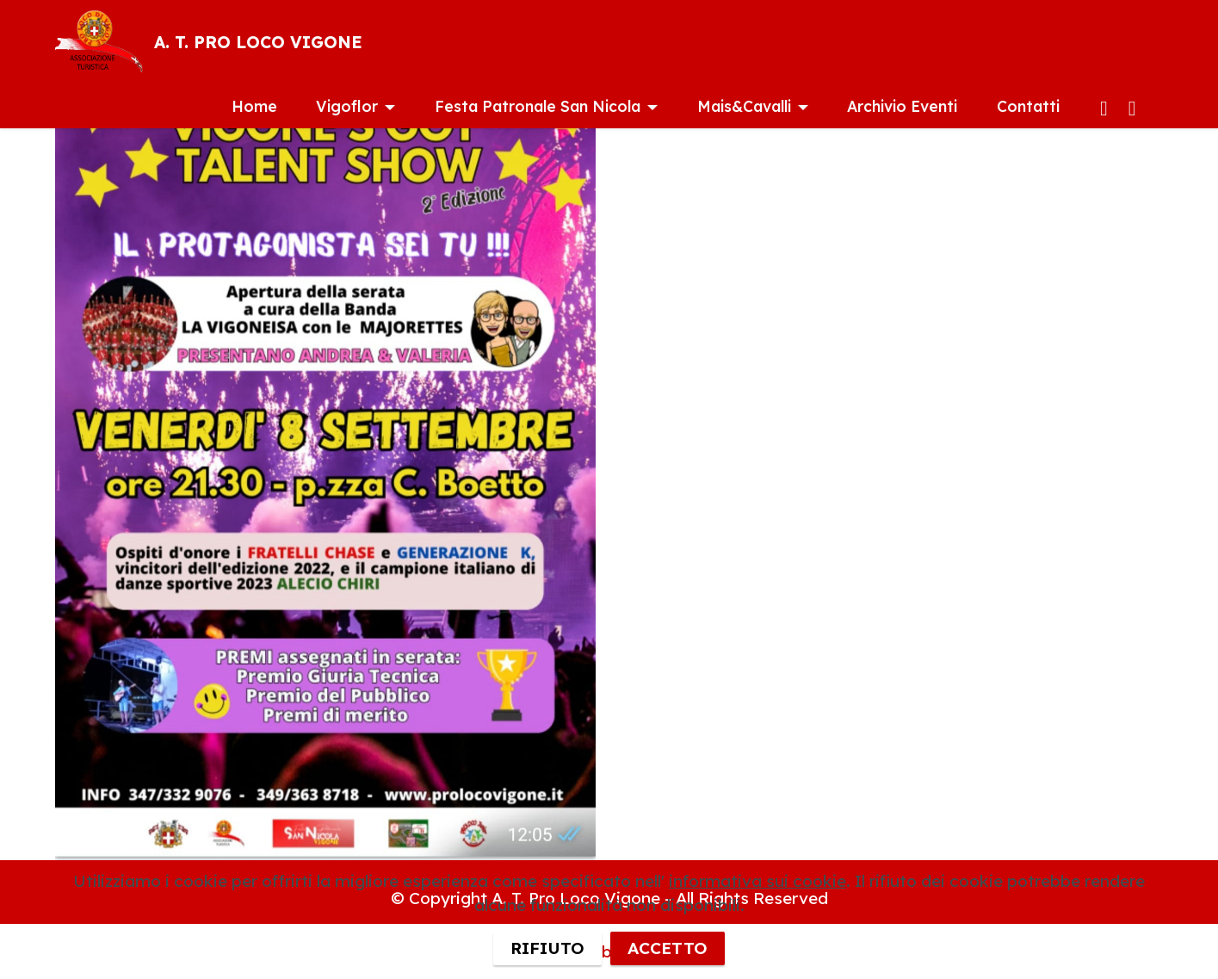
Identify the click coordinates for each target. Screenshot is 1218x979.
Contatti (1028, 105)
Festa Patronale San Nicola (537, 105)
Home (254, 105)
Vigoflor (347, 105)
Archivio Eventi (902, 105)
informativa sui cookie (757, 911)
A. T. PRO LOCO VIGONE (258, 42)
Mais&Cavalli (744, 105)
